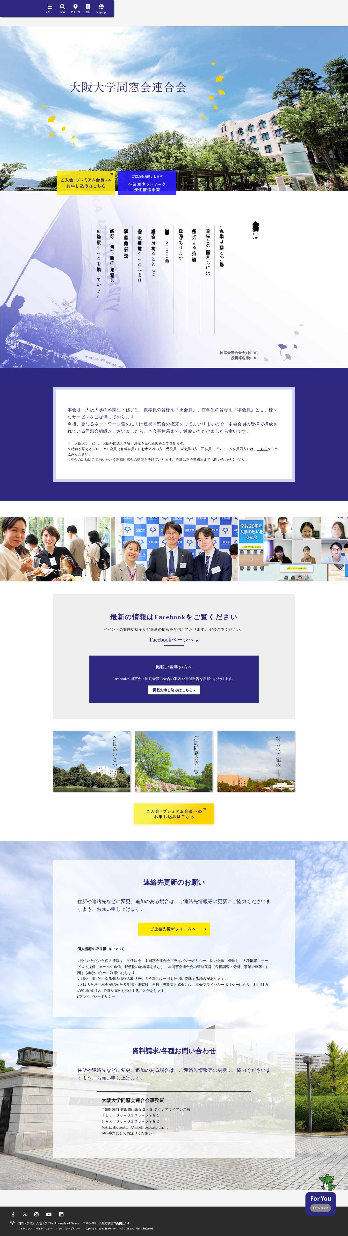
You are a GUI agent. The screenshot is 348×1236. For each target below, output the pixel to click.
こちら (262, 449)
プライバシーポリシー (96, 996)
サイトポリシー (44, 1228)
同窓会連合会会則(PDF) (239, 353)
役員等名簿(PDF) (245, 358)
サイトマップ (25, 1228)
